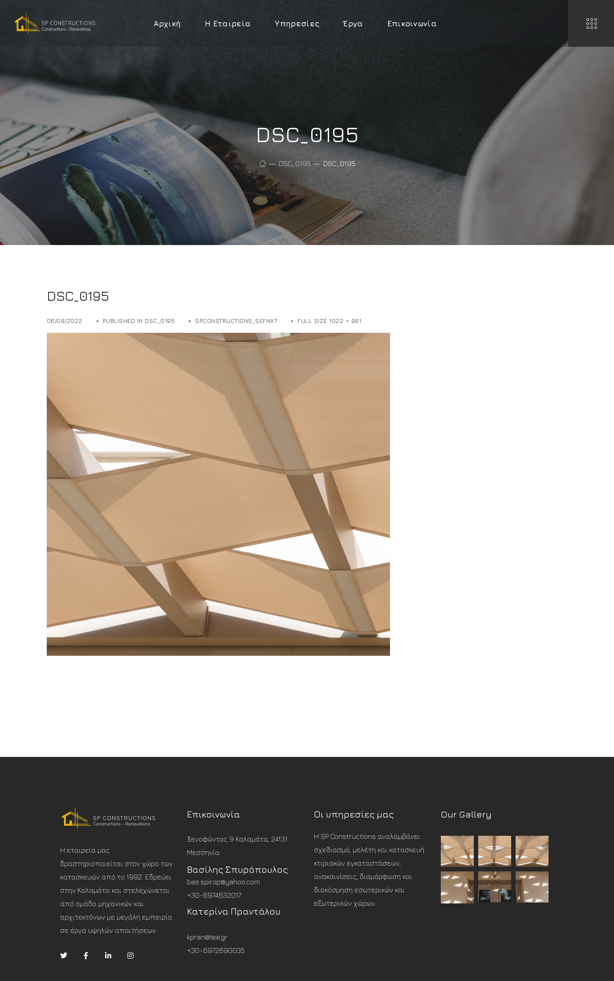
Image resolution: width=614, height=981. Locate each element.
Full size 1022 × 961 (329, 320)
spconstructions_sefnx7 (236, 320)
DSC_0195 (295, 163)
